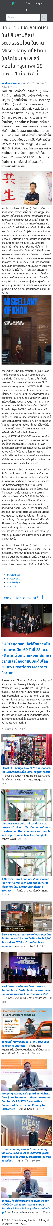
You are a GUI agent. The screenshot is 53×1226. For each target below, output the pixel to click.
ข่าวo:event (13, 579)
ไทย (28, 4)
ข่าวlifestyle (13, 582)
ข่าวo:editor (13, 575)
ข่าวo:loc (11, 586)
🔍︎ (43, 17)
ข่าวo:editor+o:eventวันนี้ (22, 598)
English (39, 4)
